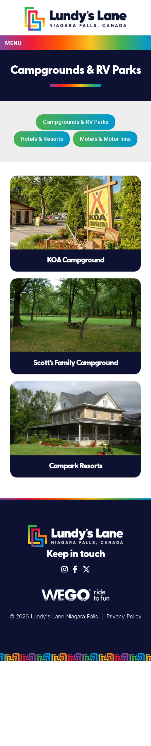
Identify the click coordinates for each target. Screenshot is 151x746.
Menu (13, 43)
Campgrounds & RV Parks (75, 121)
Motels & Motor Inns (105, 138)
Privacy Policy (123, 616)
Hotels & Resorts (42, 138)
